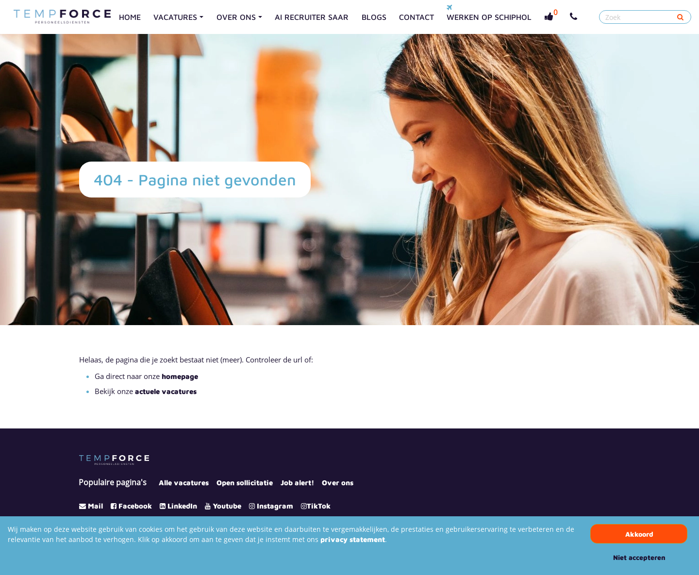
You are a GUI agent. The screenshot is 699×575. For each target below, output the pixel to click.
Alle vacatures (184, 482)
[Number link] (575, 17)
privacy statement (352, 539)
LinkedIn (182, 506)
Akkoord (639, 534)
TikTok (319, 506)
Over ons (337, 482)
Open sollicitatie (244, 482)
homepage (180, 376)
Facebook (135, 506)
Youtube (227, 506)
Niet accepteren (639, 557)
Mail (95, 506)
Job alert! (297, 482)
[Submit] (680, 17)
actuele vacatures (166, 391)
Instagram (275, 506)
